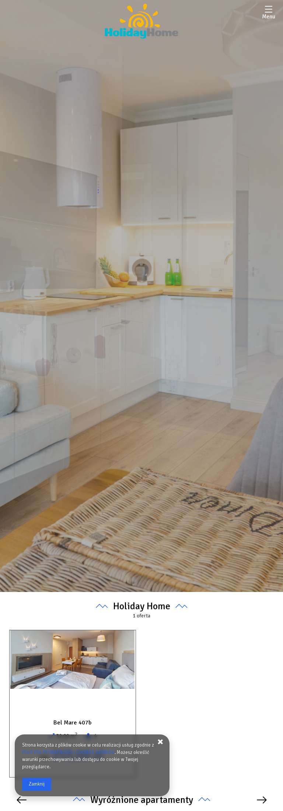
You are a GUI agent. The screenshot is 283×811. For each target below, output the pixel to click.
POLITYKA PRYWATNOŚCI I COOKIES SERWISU (68, 752)
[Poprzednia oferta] (22, 800)
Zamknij (37, 784)
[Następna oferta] (262, 800)
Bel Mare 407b (72, 722)
